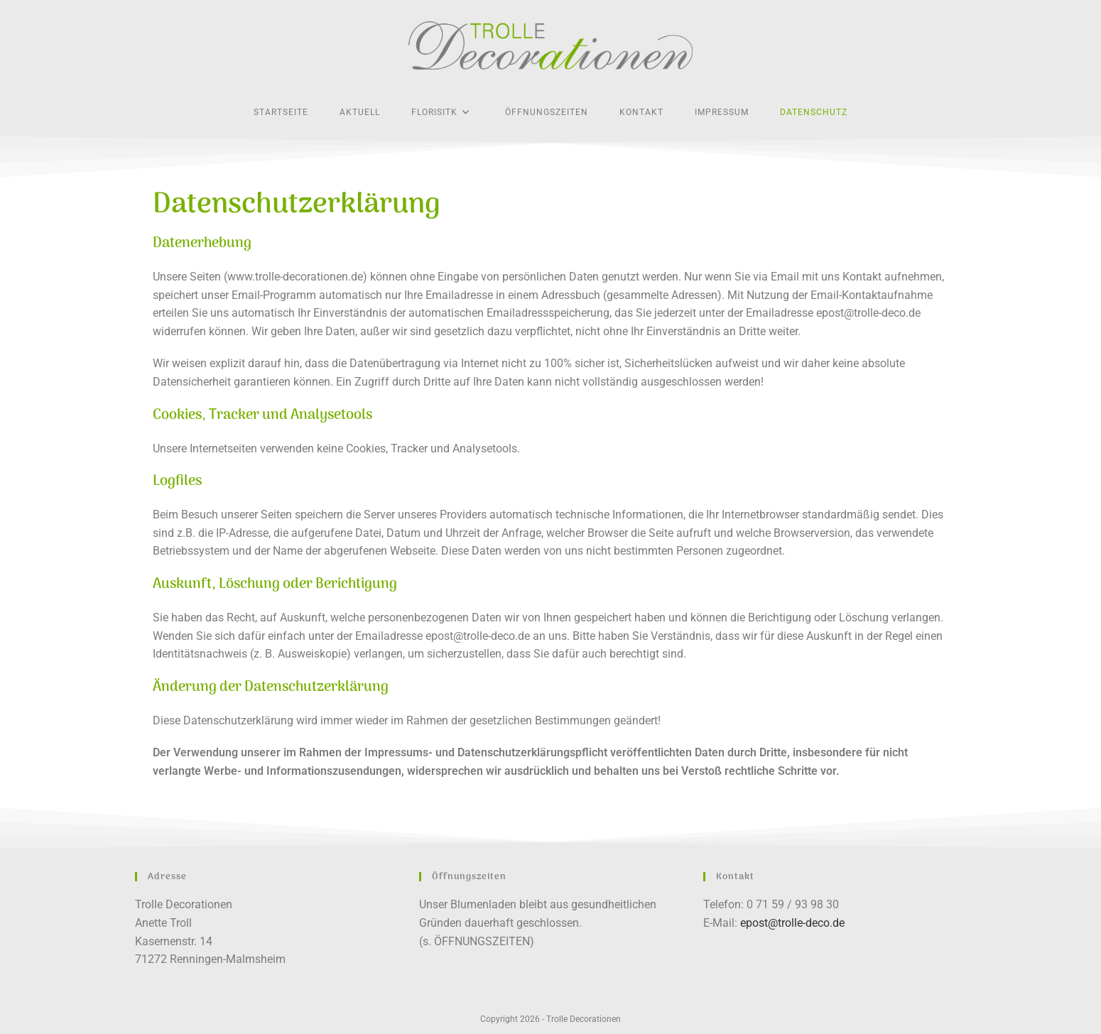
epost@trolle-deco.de (792, 923)
